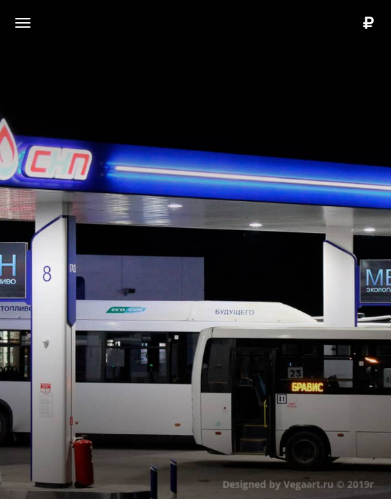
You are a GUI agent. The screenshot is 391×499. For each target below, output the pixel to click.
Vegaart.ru (308, 483)
